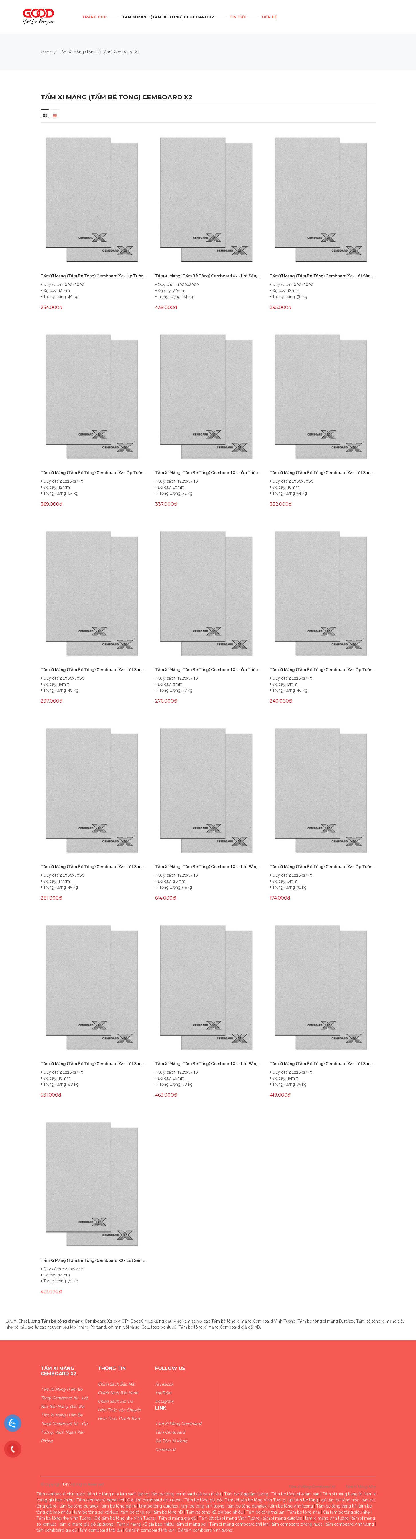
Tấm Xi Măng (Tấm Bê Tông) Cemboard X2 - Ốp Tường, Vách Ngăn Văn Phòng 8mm (323, 669)
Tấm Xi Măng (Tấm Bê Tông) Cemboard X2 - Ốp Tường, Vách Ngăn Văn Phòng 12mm (94, 472)
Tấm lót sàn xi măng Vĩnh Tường (229, 1518)
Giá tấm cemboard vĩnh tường (204, 1530)
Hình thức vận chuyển (119, 1410)
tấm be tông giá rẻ (119, 1506)
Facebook (164, 1384)
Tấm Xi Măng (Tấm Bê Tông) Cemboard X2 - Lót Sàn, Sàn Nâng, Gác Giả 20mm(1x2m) (208, 276)
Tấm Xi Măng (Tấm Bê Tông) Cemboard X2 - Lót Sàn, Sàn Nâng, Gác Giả (64, 1398)
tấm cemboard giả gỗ (56, 1530)
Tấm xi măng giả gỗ (177, 1518)
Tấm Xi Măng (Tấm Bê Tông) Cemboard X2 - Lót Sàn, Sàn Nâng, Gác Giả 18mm (94, 1063)
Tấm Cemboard (170, 1432)
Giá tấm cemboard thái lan (149, 1530)
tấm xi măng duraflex (282, 1518)
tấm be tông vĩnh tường (202, 1506)
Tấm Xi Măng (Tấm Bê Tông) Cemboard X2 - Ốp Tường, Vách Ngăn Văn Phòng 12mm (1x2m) (94, 276)
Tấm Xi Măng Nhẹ (360, 1487)
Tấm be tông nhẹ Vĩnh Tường (63, 1518)
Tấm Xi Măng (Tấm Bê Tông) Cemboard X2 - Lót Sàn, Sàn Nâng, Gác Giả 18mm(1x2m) (323, 276)
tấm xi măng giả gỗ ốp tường (86, 1524)
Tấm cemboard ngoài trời (100, 1500)
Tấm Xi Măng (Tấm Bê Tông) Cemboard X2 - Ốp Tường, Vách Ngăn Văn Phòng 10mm (208, 472)
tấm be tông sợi (136, 1512)
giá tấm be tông (303, 1500)
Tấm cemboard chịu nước (60, 1494)
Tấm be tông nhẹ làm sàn (295, 1494)
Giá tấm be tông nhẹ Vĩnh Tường (124, 1518)
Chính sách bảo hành (118, 1392)
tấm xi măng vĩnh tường (327, 1518)
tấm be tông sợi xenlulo (96, 1512)
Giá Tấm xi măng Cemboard (171, 1445)
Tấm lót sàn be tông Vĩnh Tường (255, 1500)
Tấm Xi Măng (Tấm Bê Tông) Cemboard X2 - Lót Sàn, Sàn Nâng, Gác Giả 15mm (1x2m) (94, 669)
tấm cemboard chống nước (297, 1524)
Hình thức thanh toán (119, 1418)
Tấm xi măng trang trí (342, 1494)
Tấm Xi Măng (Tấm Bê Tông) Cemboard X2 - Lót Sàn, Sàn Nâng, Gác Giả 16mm (208, 1063)
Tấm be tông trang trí (336, 1506)
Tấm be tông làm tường (246, 1494)
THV (66, 1484)
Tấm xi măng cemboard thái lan (239, 1524)
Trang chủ (94, 17)
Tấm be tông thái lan (265, 1512)
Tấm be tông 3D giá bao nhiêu (214, 1512)
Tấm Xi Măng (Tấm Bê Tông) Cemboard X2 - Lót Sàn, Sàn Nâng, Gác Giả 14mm (94, 1260)
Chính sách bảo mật (116, 1384)
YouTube (163, 1392)
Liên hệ (269, 17)
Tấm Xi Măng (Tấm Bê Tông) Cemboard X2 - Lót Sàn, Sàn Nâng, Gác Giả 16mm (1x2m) (323, 472)
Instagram (164, 1401)
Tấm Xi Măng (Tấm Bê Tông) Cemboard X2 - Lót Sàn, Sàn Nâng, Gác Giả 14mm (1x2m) (94, 866)
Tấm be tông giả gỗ (203, 1500)
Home (46, 52)
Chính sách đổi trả (115, 1401)
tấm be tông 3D (168, 1512)
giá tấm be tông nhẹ (339, 1500)
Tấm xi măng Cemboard (178, 1423)
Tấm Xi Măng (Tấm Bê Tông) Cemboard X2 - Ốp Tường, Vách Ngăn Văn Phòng (64, 1428)
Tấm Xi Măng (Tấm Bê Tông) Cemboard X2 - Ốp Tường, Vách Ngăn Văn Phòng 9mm (208, 669)
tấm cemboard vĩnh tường (350, 1524)
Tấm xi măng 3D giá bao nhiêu (145, 1524)
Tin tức (238, 17)
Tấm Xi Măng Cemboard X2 (311, 1487)
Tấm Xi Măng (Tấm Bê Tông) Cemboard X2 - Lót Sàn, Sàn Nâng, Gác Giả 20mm (208, 866)
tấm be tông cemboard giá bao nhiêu (186, 1494)
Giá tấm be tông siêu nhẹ (346, 1512)
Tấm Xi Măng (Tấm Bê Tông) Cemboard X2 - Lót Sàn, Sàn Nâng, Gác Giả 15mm (323, 1063)
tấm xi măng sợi (191, 1524)
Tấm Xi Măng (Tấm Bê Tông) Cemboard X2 (168, 17)
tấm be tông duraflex (79, 1506)
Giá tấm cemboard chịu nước (154, 1500)
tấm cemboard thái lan (101, 1530)
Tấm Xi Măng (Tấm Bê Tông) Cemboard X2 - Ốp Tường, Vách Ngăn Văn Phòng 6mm (323, 866)
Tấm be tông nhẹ (303, 1512)
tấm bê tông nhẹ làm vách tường (118, 1494)
